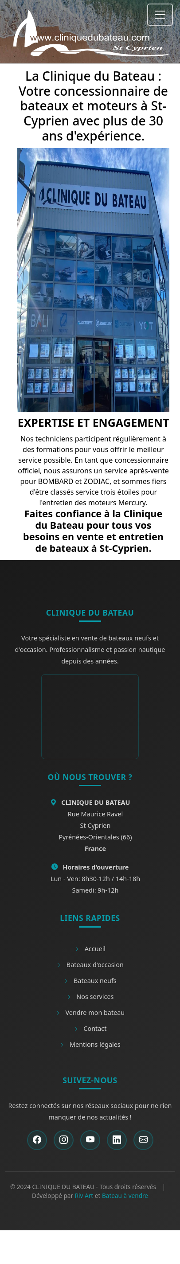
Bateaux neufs (90, 980)
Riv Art (84, 1195)
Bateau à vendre (125, 1195)
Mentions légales (89, 1044)
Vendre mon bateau (90, 1012)
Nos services (90, 996)
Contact (90, 1028)
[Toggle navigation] (160, 15)
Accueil (90, 948)
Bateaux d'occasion (90, 964)
